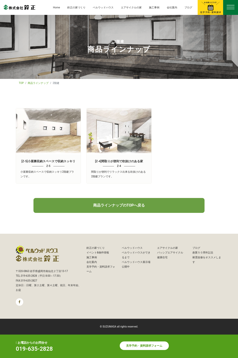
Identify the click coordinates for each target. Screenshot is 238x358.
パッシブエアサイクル (170, 252)
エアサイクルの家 (131, 7)
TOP (21, 82)
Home (56, 7)
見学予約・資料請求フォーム (144, 345)
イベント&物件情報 (97, 252)
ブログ (188, 7)
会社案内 (172, 7)
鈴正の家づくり (76, 7)
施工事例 (154, 7)
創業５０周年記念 (202, 252)
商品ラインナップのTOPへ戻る (119, 205)
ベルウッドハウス (103, 7)
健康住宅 (162, 257)
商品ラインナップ (38, 82)
